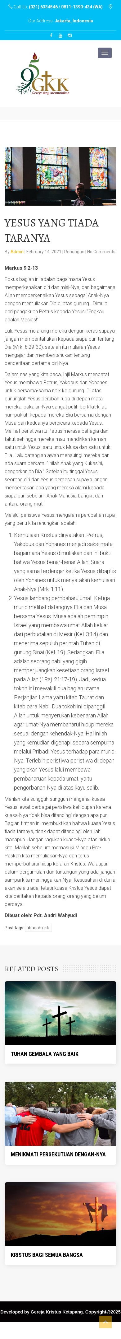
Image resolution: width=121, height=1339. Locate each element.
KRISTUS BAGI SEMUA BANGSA (47, 1255)
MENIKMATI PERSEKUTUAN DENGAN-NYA (58, 1154)
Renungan (74, 251)
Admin (18, 251)
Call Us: (56, 6)
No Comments (101, 251)
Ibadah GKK (38, 927)
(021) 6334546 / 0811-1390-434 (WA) (66, 6)
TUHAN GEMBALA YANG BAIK (44, 1054)
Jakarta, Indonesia (74, 20)
